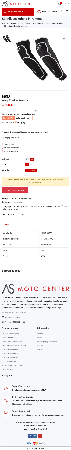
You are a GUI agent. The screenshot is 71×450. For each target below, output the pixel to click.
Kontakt (40, 334)
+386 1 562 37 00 (18, 322)
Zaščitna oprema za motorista (30, 23)
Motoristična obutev (10, 357)
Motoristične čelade (10, 349)
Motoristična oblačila (10, 353)
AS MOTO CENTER (9, 23)
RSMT (45, 429)
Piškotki (40, 349)
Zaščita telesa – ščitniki (54, 23)
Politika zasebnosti (44, 345)
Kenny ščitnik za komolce (15, 100)
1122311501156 (18, 202)
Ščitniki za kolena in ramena (15, 26)
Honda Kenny (25, 198)
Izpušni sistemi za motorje (12, 365)
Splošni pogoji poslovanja (47, 341)
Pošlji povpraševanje (15, 190)
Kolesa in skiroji (8, 369)
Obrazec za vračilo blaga (22, 404)
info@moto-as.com (13, 317)
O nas (39, 338)
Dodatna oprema (9, 361)
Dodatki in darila (8, 338)
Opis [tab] (7, 224)
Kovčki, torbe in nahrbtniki (12, 341)
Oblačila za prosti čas (10, 334)
